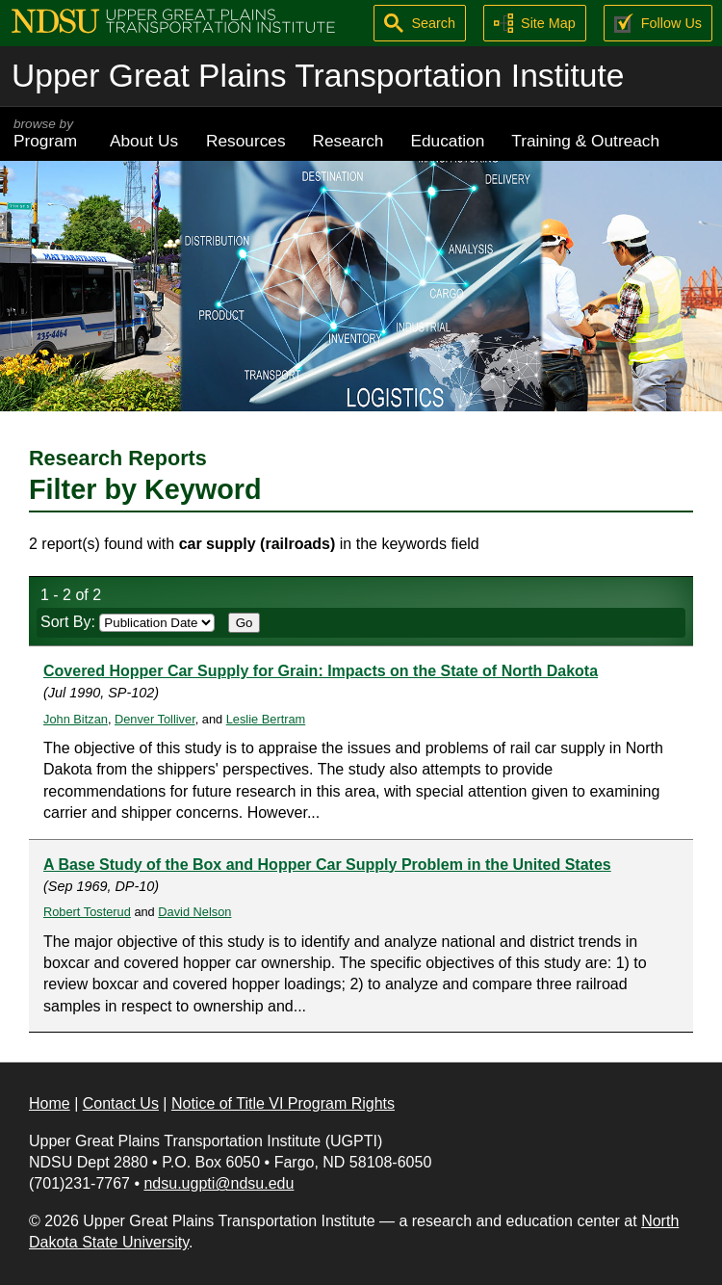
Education (447, 140)
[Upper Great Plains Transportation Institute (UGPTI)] (173, 20)
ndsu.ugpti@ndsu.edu (218, 1183)
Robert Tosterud (87, 912)
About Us (144, 140)
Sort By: (127, 622)
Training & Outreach (585, 140)
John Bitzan (75, 719)
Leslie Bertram (266, 719)
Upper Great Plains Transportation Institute (318, 75)
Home (49, 1103)
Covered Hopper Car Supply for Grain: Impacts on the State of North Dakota (320, 671)
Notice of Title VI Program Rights (283, 1103)
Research (348, 140)
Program (48, 133)
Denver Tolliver (155, 719)
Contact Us (121, 1103)
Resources (246, 140)
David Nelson (194, 912)
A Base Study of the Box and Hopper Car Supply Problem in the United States (327, 864)
